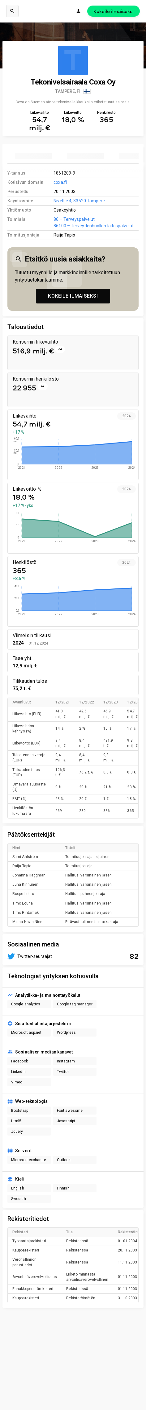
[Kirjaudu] (78, 11)
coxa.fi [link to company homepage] (60, 182)
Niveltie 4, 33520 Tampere (79, 200)
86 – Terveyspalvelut (74, 219)
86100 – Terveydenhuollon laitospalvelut (94, 225)
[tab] (33, 156)
